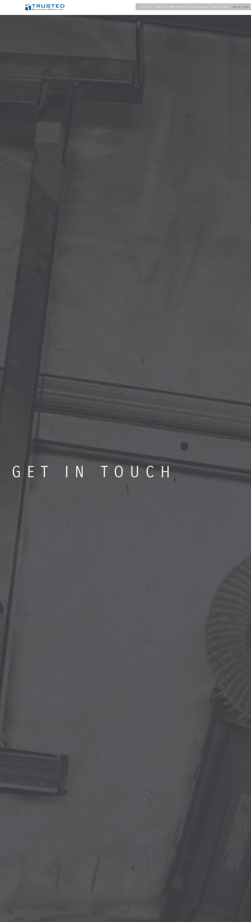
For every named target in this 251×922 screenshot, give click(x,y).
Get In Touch (241, 6)
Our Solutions (199, 6)
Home (145, 6)
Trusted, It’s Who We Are (169, 6)
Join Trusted (220, 6)
